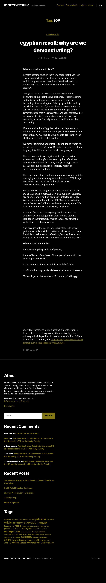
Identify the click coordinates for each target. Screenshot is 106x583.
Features (60, 5)
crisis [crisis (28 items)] (8, 526)
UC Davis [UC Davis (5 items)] (43, 544)
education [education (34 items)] (31, 526)
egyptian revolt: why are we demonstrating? (53, 46)
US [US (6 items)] (52, 546)
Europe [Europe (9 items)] (7, 529)
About (90, 5)
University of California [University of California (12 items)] (39, 546)
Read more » (9, 409)
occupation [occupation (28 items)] (12, 535)
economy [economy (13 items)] (18, 526)
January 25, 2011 (61, 58)
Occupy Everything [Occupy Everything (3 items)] (26, 535)
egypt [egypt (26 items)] (43, 526)
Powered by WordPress (44, 562)
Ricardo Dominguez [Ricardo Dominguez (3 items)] (45, 538)
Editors (46, 58)
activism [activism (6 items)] (7, 523)
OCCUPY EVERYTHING (17, 5)
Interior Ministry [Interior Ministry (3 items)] (15, 532)
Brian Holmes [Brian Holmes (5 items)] (23, 523)
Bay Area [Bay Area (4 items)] (15, 523)
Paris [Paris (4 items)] (20, 538)
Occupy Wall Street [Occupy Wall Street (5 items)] (11, 538)
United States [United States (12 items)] (19, 546)
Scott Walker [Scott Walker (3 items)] (16, 541)
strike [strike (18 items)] (7, 543)
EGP (27, 353)
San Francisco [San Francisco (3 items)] (8, 541)
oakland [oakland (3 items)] (44, 532)
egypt (32, 353)
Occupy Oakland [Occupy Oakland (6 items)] (38, 535)
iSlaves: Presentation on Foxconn (18, 496)
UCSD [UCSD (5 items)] (6, 546)
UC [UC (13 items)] (37, 543)
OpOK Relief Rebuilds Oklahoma (18, 491)
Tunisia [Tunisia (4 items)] (29, 544)
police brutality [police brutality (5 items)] (33, 538)
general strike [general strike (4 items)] (44, 529)
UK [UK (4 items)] (10, 546)
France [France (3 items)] (24, 529)
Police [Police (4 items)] (25, 538)
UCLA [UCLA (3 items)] (48, 544)
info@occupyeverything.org (16, 405)
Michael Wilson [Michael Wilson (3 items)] (37, 532)
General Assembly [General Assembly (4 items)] (33, 529)
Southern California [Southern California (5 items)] (40, 541)
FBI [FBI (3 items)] (13, 529)
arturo (7, 442)
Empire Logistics (11, 506)
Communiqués (72, 5)
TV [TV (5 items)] (34, 544)
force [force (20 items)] (18, 529)
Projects (83, 5)
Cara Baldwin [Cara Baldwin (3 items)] (50, 523)
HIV (36, 353)
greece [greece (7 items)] (7, 532)
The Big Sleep (10, 501)
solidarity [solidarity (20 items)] (26, 540)
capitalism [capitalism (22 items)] (39, 522)
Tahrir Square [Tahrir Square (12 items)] (19, 543)
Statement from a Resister (27, 437)
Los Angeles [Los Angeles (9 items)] (26, 532)
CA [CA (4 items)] (30, 523)
